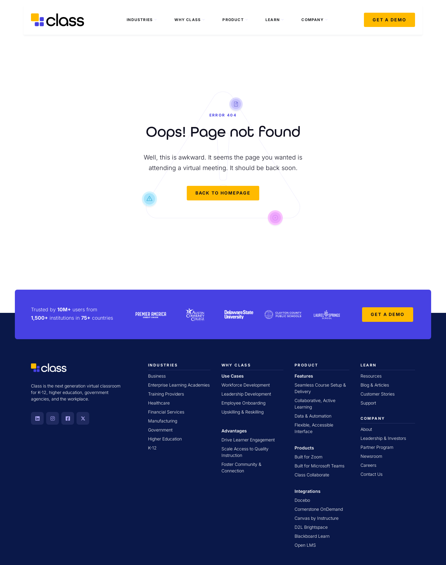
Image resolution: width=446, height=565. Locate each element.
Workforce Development (245, 385)
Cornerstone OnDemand (319, 509)
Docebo (302, 500)
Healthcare (159, 402)
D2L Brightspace (311, 527)
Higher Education (165, 438)
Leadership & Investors (383, 438)
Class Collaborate (312, 474)
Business (157, 376)
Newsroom (371, 456)
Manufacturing (162, 420)
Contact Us (372, 474)
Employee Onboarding (243, 402)
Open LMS (305, 545)
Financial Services (166, 411)
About (366, 429)
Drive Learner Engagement (248, 439)
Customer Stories (378, 393)
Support (368, 402)
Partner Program (377, 447)
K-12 (152, 447)
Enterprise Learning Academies (179, 385)
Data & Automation (313, 415)
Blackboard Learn (312, 536)
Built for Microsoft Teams (319, 465)
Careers (368, 465)
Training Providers (166, 393)
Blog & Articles (375, 385)
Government (160, 429)
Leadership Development (246, 393)
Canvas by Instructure (317, 518)
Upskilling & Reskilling (242, 411)
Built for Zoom (308, 456)
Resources (371, 376)
